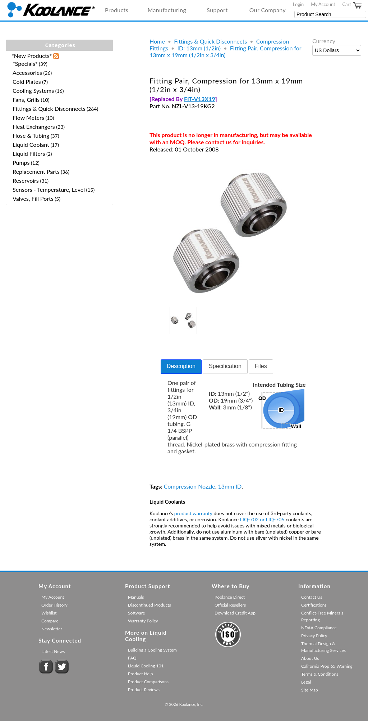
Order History (54, 605)
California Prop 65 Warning (327, 666)
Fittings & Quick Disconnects (210, 41)
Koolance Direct (230, 597)
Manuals (136, 597)
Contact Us (311, 597)
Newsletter (51, 628)
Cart (352, 5)
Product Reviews (144, 689)
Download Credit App (235, 613)
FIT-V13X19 (199, 98)
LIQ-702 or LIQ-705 (262, 519)
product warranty (193, 513)
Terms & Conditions (319, 674)
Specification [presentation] (225, 366)
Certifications (314, 605)
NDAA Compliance (319, 627)
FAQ (132, 658)
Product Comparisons (148, 681)
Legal (306, 682)
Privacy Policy (314, 635)
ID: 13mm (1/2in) (199, 48)
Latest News (53, 651)
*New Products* (32, 55)
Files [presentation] (261, 366)
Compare (50, 620)
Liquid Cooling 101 (146, 665)
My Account (323, 4)
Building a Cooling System (152, 650)
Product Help (140, 673)
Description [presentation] (181, 366)
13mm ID (230, 486)
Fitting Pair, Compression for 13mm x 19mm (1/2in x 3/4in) (225, 51)
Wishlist (48, 613)
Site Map (309, 690)
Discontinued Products (149, 605)
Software (136, 613)
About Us (310, 658)
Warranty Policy (143, 620)
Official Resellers (230, 605)
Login (298, 4)
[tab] (181, 366)
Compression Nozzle (189, 486)
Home (157, 41)
